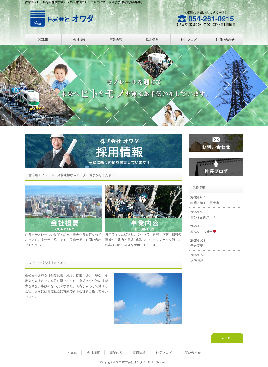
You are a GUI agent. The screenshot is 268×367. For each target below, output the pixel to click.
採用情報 (152, 39)
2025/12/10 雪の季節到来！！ (203, 214)
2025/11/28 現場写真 (197, 257)
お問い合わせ (225, 39)
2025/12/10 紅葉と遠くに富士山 (204, 200)
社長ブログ (189, 39)
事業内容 (116, 39)
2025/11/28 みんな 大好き (203, 228)
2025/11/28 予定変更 (197, 243)
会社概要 (79, 39)
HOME (43, 39)
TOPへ (227, 338)
